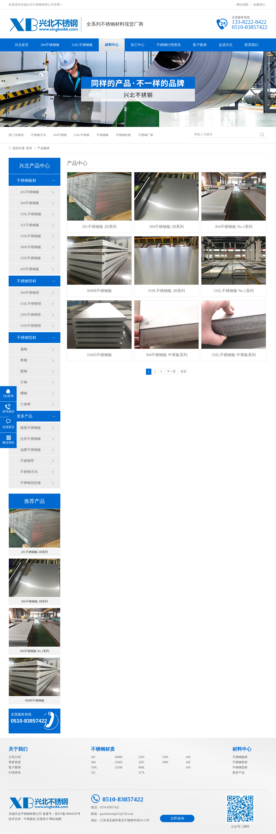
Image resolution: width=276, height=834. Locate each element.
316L (94, 767)
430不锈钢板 (29, 269)
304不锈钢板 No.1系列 (34, 651)
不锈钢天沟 (38, 135)
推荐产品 (34, 501)
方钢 (23, 382)
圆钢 (23, 371)
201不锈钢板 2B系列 (34, 552)
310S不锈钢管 (30, 325)
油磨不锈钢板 (30, 450)
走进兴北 (225, 45)
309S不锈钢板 (30, 247)
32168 (118, 767)
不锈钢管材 (26, 281)
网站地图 (242, 4)
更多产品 (24, 416)
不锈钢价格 (123, 135)
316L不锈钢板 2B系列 (166, 291)
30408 (118, 757)
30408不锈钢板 (34, 700)
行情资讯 (15, 772)
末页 (183, 371)
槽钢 (23, 393)
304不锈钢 (60, 135)
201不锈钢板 (29, 192)
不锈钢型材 (26, 337)
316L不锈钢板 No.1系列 (234, 291)
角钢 (23, 360)
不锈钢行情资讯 (169, 45)
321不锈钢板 (29, 225)
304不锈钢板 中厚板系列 (166, 355)
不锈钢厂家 (145, 135)
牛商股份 (30, 819)
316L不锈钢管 (30, 303)
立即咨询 (177, 818)
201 (93, 757)
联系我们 (251, 45)
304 (93, 762)
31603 (118, 762)
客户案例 (200, 45)
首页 (29, 148)
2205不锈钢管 (30, 314)
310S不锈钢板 (30, 236)
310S (165, 757)
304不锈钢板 (50, 45)
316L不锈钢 (81, 135)
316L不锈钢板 (82, 45)
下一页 (171, 371)
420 (188, 762)
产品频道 (44, 148)
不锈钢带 (27, 461)
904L (141, 767)
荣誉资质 (15, 762)
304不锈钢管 (29, 292)
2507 (141, 762)
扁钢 (23, 349)
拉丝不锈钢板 (30, 439)
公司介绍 (15, 757)
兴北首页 (21, 45)
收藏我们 (259, 4)
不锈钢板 (103, 135)
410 (188, 767)
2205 (141, 757)
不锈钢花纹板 (30, 483)
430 (188, 757)
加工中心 (137, 45)
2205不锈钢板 (30, 258)
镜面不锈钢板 (30, 428)
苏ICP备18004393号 (68, 813)
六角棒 (25, 404)
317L (141, 772)
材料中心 (112, 45)
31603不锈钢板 (99, 355)
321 (93, 772)
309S (165, 762)
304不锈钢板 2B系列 (34, 601)
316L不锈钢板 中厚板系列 (234, 355)
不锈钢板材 (26, 180)
